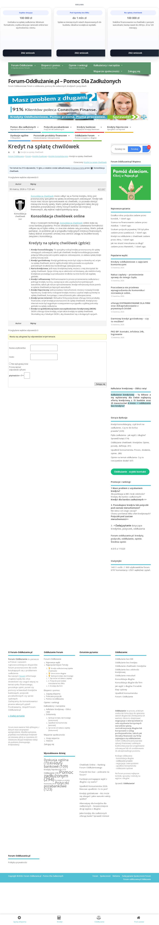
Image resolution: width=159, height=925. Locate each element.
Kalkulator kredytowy (122, 394)
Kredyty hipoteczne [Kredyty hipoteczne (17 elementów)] (55, 769)
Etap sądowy (121, 689)
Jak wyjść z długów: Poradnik (128, 686)
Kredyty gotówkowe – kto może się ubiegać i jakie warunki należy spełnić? (95, 796)
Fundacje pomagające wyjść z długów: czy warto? (93, 780)
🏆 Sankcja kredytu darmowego (60, 676)
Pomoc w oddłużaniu (55, 699)
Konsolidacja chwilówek (42, 196)
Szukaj (134, 149)
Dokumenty (51, 714)
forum (22, 676)
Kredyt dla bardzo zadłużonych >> (129, 499)
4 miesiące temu (78, 168)
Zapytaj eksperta (53, 694)
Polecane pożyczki (54, 696)
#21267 (101, 189)
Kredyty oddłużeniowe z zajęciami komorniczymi (129, 263)
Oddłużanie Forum (86, 136)
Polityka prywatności (17, 862)
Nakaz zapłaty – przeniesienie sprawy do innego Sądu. (127, 276)
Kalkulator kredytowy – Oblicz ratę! (58, 710)
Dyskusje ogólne (19, 136)
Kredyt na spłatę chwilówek (32, 152)
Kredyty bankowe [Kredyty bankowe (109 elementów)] (56, 765)
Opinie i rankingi (78, 66)
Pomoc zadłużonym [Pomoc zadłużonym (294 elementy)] (58, 775)
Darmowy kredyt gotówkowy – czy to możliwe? (130, 320)
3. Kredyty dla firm (55, 686)
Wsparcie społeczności (106, 71)
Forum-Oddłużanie (22, 66)
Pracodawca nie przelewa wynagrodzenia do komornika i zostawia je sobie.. (128, 290)
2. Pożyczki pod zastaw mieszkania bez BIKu (57, 682)
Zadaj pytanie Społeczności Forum (136, 876)
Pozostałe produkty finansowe (50, 136)
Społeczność (105, 876)
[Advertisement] (131, 362)
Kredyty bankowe (88, 127)
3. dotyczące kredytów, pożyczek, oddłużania (128, 527)
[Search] (120, 149)
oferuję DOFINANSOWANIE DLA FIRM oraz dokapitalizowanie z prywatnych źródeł (130, 306)
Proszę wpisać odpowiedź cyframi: (17, 368)
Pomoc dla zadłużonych (23, 127)
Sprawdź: (125, 783)
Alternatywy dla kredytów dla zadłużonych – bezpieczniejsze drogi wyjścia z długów (94, 806)
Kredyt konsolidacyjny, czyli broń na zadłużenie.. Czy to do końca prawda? (127, 427)
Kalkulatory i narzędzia (106, 65)
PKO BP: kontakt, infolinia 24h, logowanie (127, 333)
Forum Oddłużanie (16, 156)
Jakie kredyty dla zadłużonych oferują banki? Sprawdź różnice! (94, 814)
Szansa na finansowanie (122, 222)
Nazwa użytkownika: (17, 348)
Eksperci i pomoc (50, 66)
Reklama (116, 876)
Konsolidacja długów (124, 679)
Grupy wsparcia (52, 738)
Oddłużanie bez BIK (124, 659)
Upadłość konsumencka (126, 693)
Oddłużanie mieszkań (125, 675)
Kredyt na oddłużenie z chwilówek (126, 236)
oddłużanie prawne (124, 761)
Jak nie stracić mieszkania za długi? (127, 243)
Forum (28, 156)
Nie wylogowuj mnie (19, 364)
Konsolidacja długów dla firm (128, 682)
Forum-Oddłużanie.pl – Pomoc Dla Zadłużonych (64, 81)
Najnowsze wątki (53, 662)
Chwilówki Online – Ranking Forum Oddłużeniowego (92, 766)
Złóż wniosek (28, 52)
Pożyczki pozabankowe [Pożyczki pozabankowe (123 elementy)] (56, 786)
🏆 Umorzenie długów (57, 673)
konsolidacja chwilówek (71, 222)
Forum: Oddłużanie (124, 696)
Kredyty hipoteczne (117, 127)
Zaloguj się (134, 71)
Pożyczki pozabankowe (56, 127)
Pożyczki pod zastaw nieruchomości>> (122, 518)
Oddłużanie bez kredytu (126, 662)
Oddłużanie (120, 711)
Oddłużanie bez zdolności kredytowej (127, 670)
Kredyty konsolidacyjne (58, 156)
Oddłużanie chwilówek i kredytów (130, 666)
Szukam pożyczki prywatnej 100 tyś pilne (130, 229)
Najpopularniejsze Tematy (57, 665)
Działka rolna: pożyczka (122, 215)
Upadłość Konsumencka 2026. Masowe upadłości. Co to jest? (94, 787)
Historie (49, 740)
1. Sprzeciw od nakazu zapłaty (60, 678)
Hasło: (11, 357)
